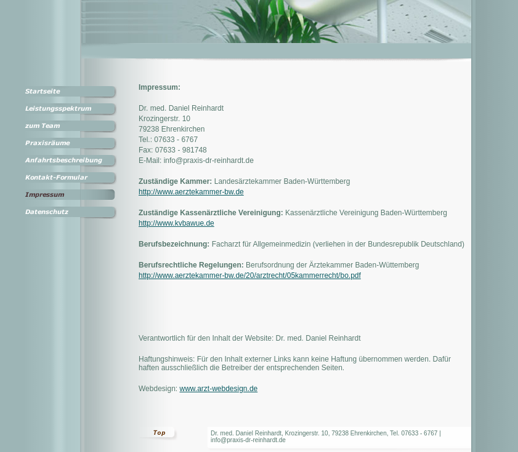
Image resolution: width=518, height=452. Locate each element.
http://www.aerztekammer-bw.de (191, 192)
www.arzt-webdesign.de (219, 388)
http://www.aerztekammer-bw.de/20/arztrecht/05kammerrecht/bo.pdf (250, 275)
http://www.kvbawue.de (176, 223)
